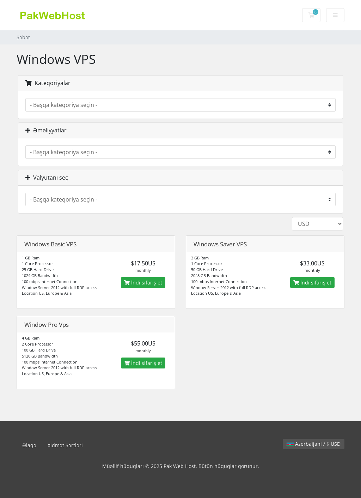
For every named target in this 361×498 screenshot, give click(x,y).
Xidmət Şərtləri (65, 445)
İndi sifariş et (143, 282)
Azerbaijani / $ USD (314, 443)
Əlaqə (29, 445)
